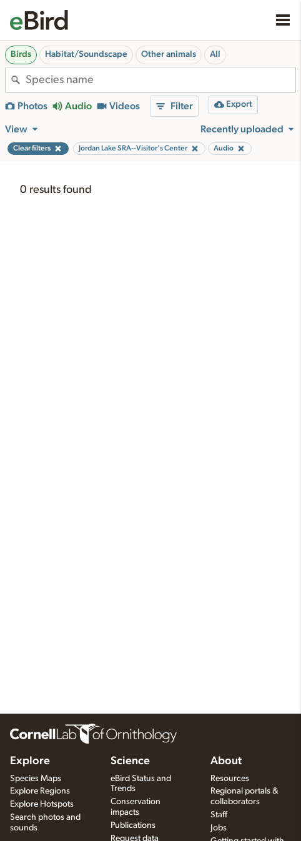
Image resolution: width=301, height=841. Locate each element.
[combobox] (160, 79)
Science (130, 761)
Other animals (168, 54)
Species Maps (35, 778)
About (226, 761)
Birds (21, 54)
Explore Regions (40, 791)
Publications (133, 825)
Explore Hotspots (42, 804)
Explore (30, 761)
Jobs (218, 828)
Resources (229, 778)
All (215, 54)
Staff (218, 814)
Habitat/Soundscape (86, 54)
